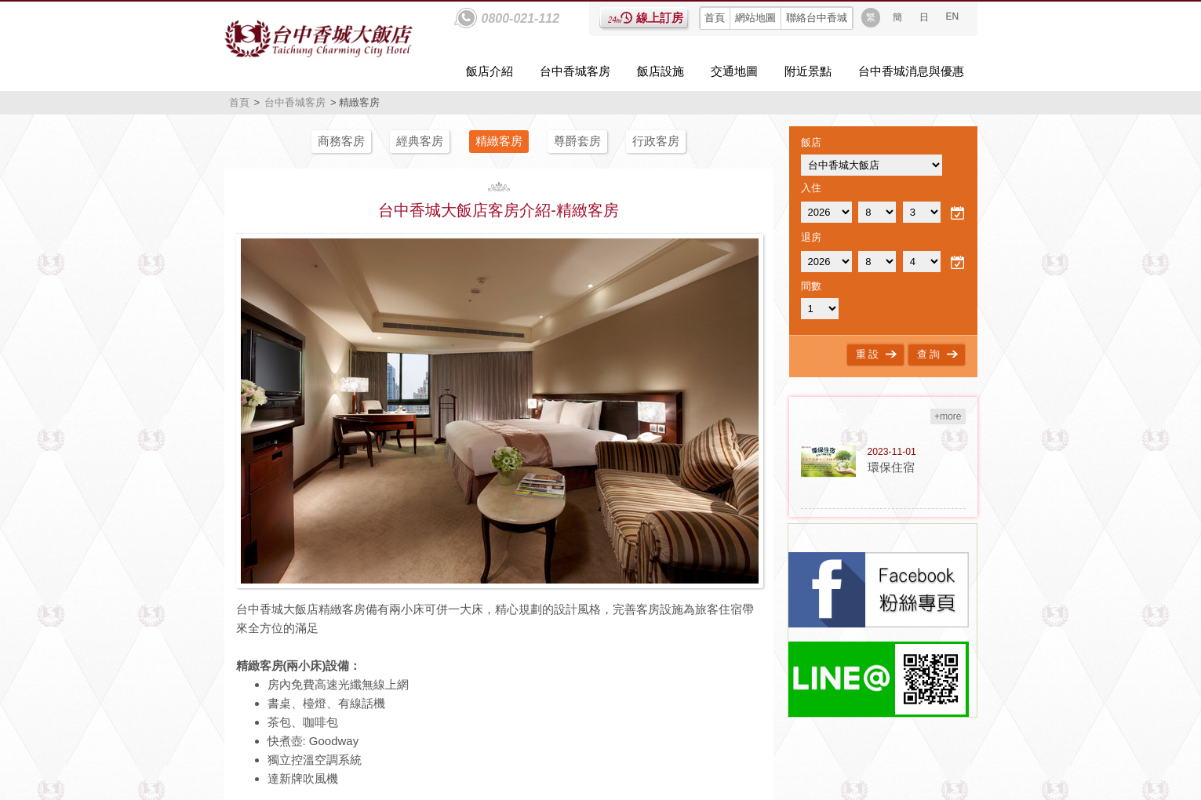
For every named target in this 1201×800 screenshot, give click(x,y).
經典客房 (419, 140)
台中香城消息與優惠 (911, 71)
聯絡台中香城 (816, 18)
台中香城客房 (575, 71)
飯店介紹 (489, 71)
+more (947, 416)
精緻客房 (498, 140)
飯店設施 (660, 71)
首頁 (714, 18)
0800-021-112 (521, 18)
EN (952, 16)
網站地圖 (755, 18)
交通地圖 (734, 71)
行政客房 (655, 140)
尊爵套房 (577, 140)
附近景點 (808, 71)
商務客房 (341, 140)
